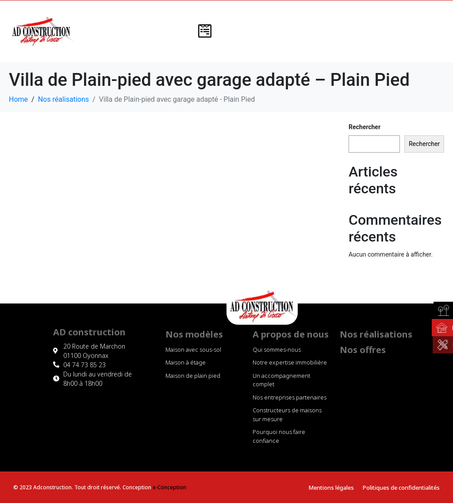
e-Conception (169, 487)
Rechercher (364, 127)
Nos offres (363, 350)
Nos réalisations (376, 334)
